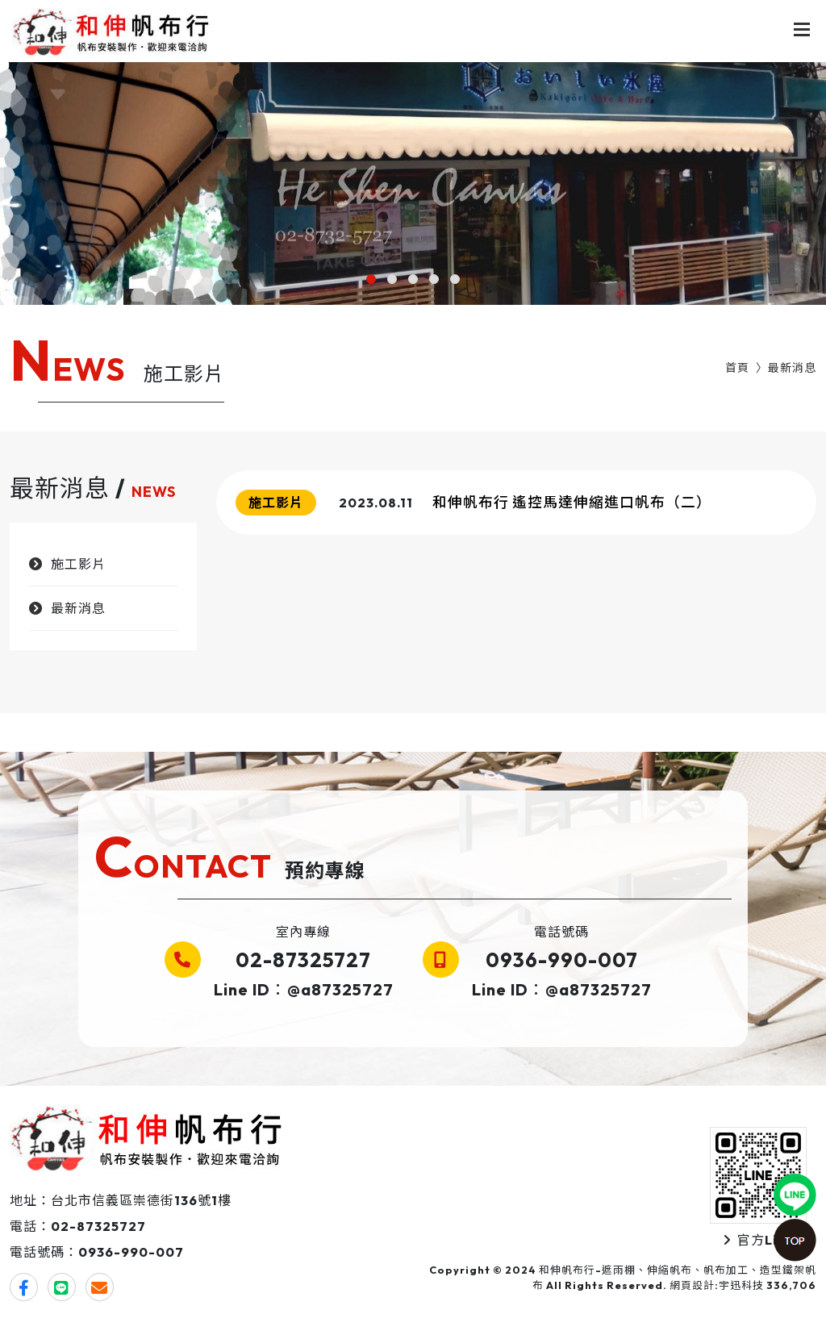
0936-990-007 (562, 960)
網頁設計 (692, 1285)
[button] (371, 279)
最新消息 (792, 368)
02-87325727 (303, 960)
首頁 (737, 368)
